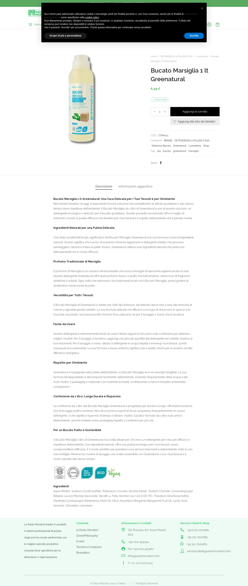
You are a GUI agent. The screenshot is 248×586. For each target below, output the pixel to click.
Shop (206, 145)
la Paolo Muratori (87, 530)
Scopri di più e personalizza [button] (65, 35)
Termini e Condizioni (88, 547)
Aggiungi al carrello (195, 111)
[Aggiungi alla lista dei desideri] (195, 121)
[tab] (103, 186)
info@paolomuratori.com (144, 556)
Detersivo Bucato (161, 145)
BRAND (168, 140)
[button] (202, 8)
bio (159, 150)
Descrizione (103, 186)
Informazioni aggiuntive (135, 186)
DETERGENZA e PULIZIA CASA (177, 56)
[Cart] (217, 25)
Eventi (80, 541)
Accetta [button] (194, 35)
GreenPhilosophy (87, 535)
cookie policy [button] (92, 17)
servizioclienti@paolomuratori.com (209, 551)
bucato (167, 150)
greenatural (179, 150)
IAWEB (130, 583)
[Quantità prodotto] (159, 112)
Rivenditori (83, 552)
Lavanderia (202, 56)
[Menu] (35, 24)
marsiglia (193, 150)
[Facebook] (160, 163)
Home (154, 56)
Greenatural (179, 145)
